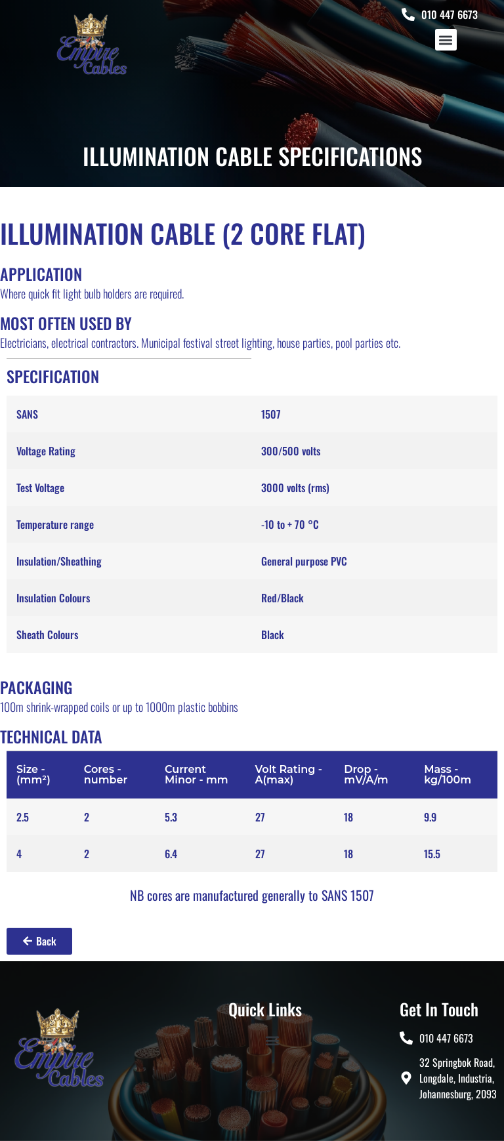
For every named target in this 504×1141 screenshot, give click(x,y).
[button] (446, 40)
